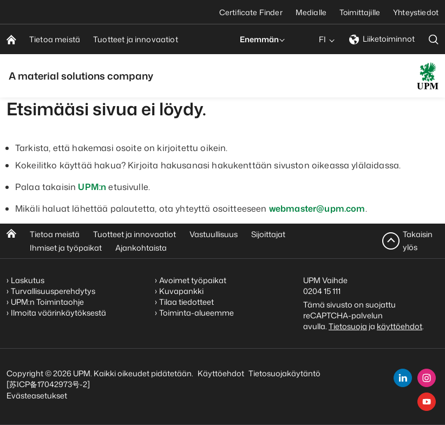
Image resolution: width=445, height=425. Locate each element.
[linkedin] (403, 378)
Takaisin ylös (418, 240)
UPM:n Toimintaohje (47, 302)
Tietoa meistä (55, 234)
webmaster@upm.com (317, 208)
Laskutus (27, 280)
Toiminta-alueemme (196, 312)
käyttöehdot (399, 326)
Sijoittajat (268, 234)
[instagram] (426, 378)
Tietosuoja (348, 326)
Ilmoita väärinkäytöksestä (58, 312)
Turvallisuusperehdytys (53, 291)
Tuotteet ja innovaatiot (134, 234)
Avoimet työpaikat (192, 280)
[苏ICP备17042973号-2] (48, 384)
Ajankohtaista (141, 247)
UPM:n (92, 187)
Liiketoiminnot (382, 38)
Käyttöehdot (221, 373)
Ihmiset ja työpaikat (66, 247)
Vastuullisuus (213, 234)
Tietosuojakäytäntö (284, 373)
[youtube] (426, 402)
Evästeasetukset (36, 395)
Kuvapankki (181, 291)
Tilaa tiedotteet (186, 302)
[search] (433, 39)
